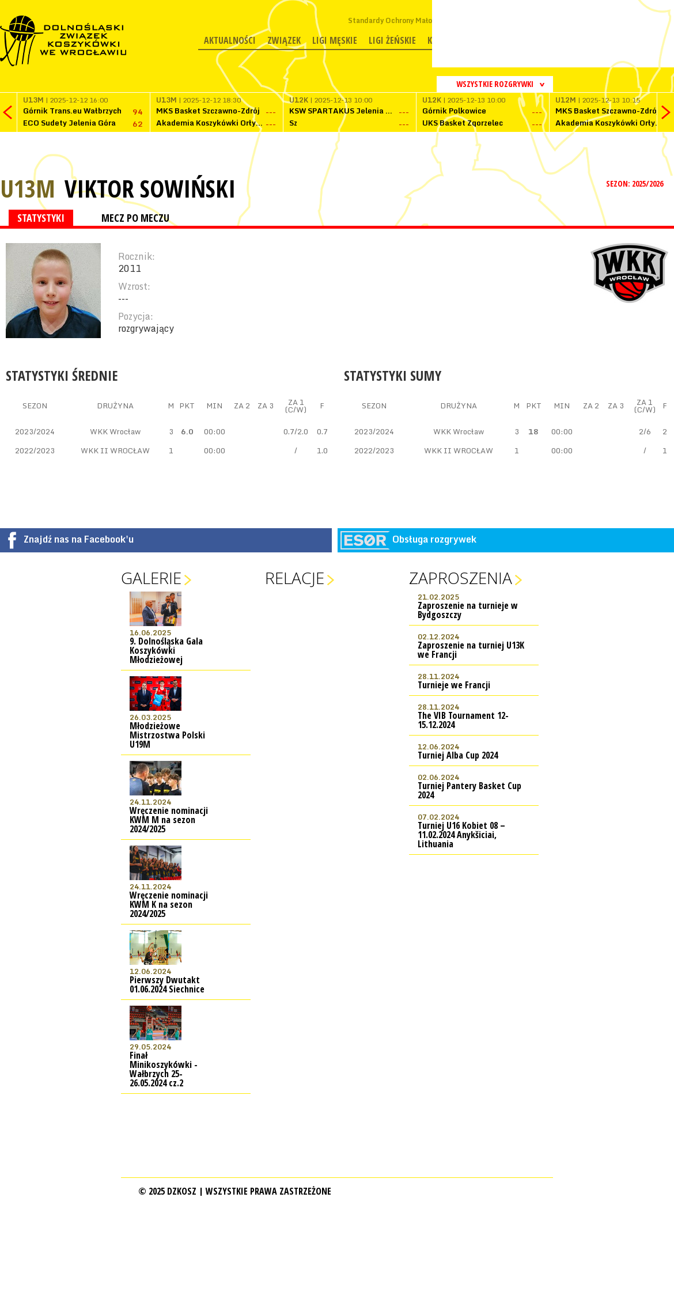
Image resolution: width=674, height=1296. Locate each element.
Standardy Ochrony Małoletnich (402, 20)
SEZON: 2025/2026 (635, 183)
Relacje (294, 578)
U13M (27, 188)
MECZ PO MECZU (135, 218)
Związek (284, 40)
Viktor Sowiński (150, 188)
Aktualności (230, 40)
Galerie (151, 578)
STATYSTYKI (41, 218)
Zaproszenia (460, 578)
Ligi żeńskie (392, 40)
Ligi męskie (334, 40)
